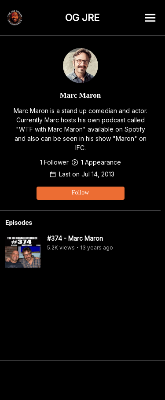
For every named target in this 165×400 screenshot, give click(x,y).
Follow (80, 192)
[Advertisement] (82, 380)
